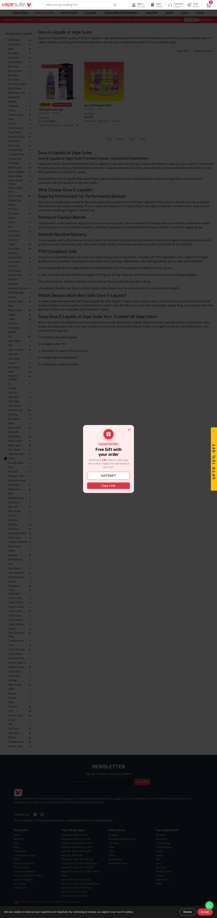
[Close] (129, 430)
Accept (205, 912)
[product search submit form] (114, 5)
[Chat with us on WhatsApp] (209, 905)
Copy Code (108, 485)
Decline (187, 912)
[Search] (78, 5)
